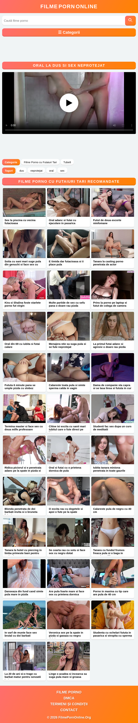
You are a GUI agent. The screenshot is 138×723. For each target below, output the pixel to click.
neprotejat (36, 170)
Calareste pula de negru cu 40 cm (112, 510)
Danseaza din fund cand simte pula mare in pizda (24, 593)
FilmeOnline (69, 6)
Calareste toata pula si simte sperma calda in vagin (67, 387)
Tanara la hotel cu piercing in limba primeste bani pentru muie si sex (23, 553)
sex (62, 170)
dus (21, 170)
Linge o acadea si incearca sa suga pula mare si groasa (68, 675)
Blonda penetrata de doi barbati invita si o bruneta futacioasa (21, 511)
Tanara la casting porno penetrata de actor (108, 263)
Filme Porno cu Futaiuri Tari (40, 162)
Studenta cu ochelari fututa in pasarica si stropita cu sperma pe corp (112, 635)
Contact (69, 710)
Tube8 (67, 162)
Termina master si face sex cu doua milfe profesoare (24, 428)
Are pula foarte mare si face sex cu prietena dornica (66, 593)
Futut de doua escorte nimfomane (107, 222)
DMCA (69, 698)
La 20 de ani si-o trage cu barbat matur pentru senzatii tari (23, 676)
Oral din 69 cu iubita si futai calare (22, 345)
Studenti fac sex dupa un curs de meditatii (112, 428)
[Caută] (130, 21)
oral (51, 170)
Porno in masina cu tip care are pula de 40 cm (110, 593)
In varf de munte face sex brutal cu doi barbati (21, 634)
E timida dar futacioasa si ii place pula (66, 263)
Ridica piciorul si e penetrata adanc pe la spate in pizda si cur (23, 470)
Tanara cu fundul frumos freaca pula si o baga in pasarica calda (109, 553)
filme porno (69, 692)
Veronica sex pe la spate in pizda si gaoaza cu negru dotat (66, 635)
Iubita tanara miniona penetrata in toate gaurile (109, 469)
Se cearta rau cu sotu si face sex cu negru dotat (67, 552)
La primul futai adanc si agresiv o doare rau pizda (109, 345)
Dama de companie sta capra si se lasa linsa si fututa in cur (112, 387)
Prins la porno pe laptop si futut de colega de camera (110, 304)
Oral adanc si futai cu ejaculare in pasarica (62, 222)
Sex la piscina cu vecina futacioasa (20, 222)
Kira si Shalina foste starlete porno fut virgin (23, 304)
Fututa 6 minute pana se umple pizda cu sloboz (20, 387)
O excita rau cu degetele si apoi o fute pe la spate (66, 510)
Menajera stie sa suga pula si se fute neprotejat (67, 345)
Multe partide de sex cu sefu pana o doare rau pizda (67, 304)
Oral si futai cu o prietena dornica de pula (65, 469)
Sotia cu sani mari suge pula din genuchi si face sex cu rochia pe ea (23, 264)
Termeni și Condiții (69, 704)
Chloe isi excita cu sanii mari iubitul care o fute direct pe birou (67, 429)
